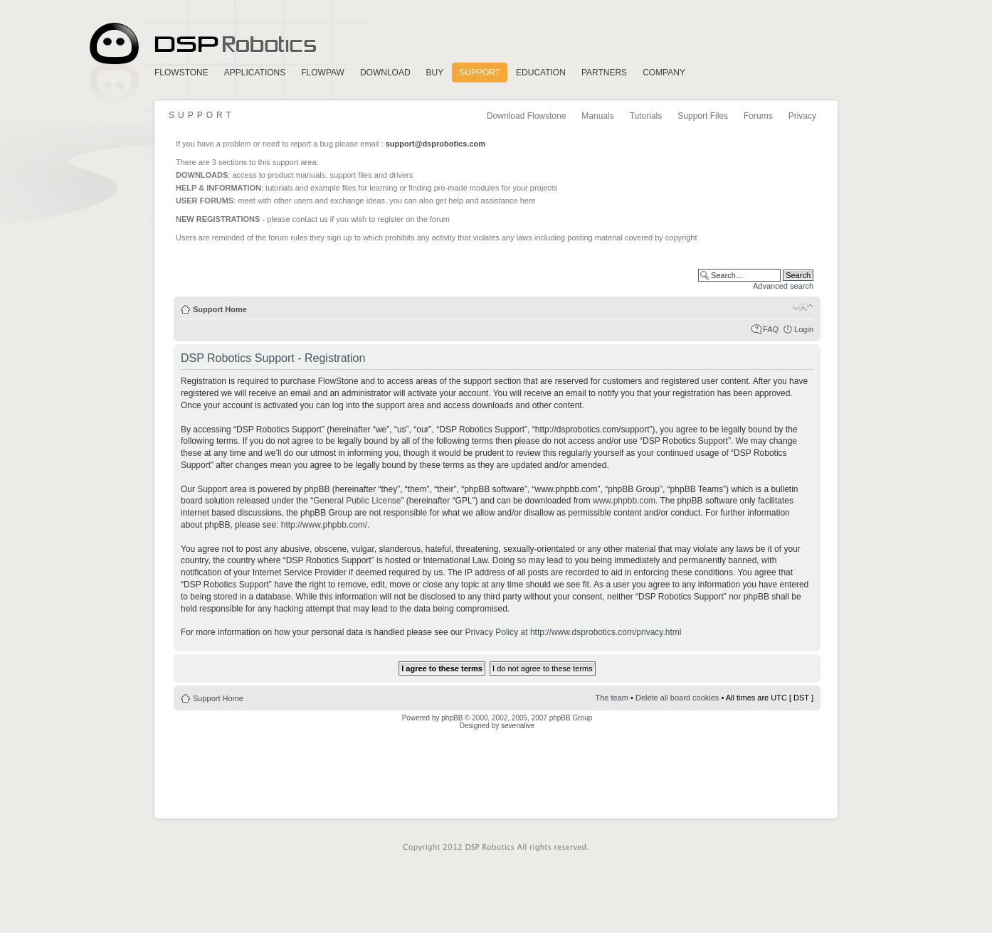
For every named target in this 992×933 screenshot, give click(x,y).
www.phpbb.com (624, 501)
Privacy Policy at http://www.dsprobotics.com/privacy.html (573, 632)
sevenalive (517, 726)
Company (664, 73)
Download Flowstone (526, 116)
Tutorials (646, 116)
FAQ (771, 329)
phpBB (452, 718)
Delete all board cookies (677, 697)
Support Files (702, 116)
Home (201, 43)
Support (479, 73)
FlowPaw (322, 73)
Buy (435, 73)
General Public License (357, 501)
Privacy (802, 116)
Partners (604, 73)
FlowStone (181, 73)
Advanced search (783, 286)
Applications (254, 73)
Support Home (220, 309)
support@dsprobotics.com (435, 143)
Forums (758, 116)
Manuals (597, 116)
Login (803, 329)
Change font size (803, 306)
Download (385, 73)
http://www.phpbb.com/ (324, 525)
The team (612, 697)
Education (541, 73)
